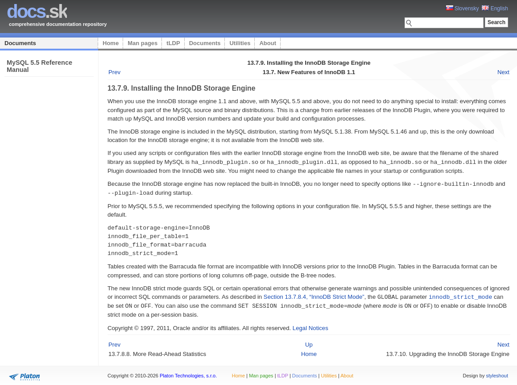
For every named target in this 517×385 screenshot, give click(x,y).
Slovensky (462, 8)
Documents (20, 43)
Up (309, 342)
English (495, 8)
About (267, 43)
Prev (114, 72)
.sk (37, 11)
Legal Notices (310, 325)
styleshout (497, 373)
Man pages (142, 43)
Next (503, 72)
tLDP (173, 43)
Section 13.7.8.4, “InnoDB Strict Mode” (314, 295)
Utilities (239, 43)
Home (111, 43)
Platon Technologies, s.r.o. (188, 373)
